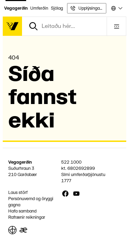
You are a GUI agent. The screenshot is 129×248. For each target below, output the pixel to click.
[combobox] (116, 8)
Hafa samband (22, 211)
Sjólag (57, 8)
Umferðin (39, 8)
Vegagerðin (16, 8)
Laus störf (18, 192)
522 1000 (71, 162)
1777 (66, 181)
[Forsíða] (12, 26)
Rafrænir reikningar (26, 217)
